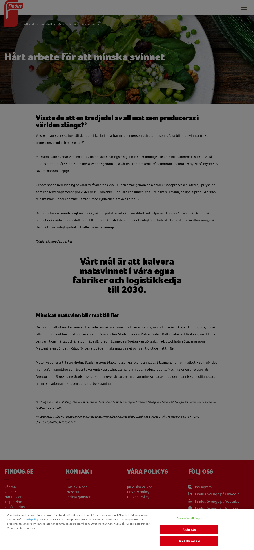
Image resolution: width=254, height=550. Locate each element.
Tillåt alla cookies (189, 541)
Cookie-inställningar (189, 518)
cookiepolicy (31, 519)
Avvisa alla (189, 529)
